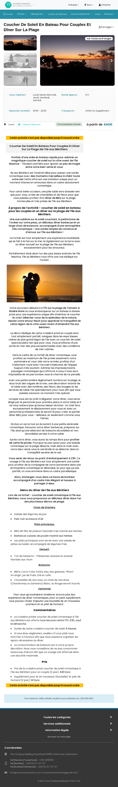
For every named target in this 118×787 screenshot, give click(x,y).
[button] (43, 60)
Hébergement (37, 14)
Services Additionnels (81, 14)
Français (74, 5)
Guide (97, 14)
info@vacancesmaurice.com (25, 772)
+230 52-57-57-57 (27, 763)
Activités (21, 14)
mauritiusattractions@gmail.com (60, 772)
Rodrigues (109, 14)
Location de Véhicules (57, 14)
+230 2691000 (32, 760)
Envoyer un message (59, 736)
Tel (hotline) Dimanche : (23, 766)
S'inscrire (104, 5)
